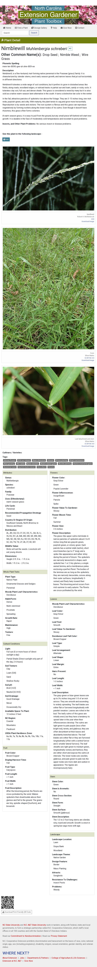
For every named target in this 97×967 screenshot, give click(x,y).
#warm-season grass (48, 464)
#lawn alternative (39, 460)
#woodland (41, 467)
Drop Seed (50, 55)
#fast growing (9, 464)
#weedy (51, 467)
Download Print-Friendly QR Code (16, 912)
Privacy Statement (59, 936)
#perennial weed (10, 467)
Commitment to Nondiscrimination (26, 936)
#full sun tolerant (24, 460)
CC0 (92, 219)
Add (6, 139)
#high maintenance (77, 460)
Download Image (88, 221)
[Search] (15, 32)
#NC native (21, 464)
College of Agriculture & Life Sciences (68, 958)
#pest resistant (32, 464)
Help (54, 28)
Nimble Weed (69, 55)
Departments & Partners (38, 958)
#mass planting (61, 460)
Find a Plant (21, 28)
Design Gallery (39, 28)
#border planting (64, 464)
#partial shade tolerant (26, 467)
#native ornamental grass (82, 464)
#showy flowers (9, 460)
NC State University (11, 925)
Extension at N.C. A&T (12, 961)
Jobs (22, 958)
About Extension (10, 958)
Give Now (66, 28)
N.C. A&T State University (35, 925)
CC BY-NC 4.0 (89, 358)
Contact (79, 28)
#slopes (50, 460)
